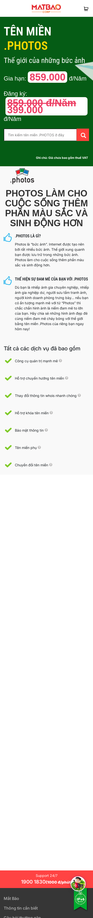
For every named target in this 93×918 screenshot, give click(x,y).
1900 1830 (46, 882)
